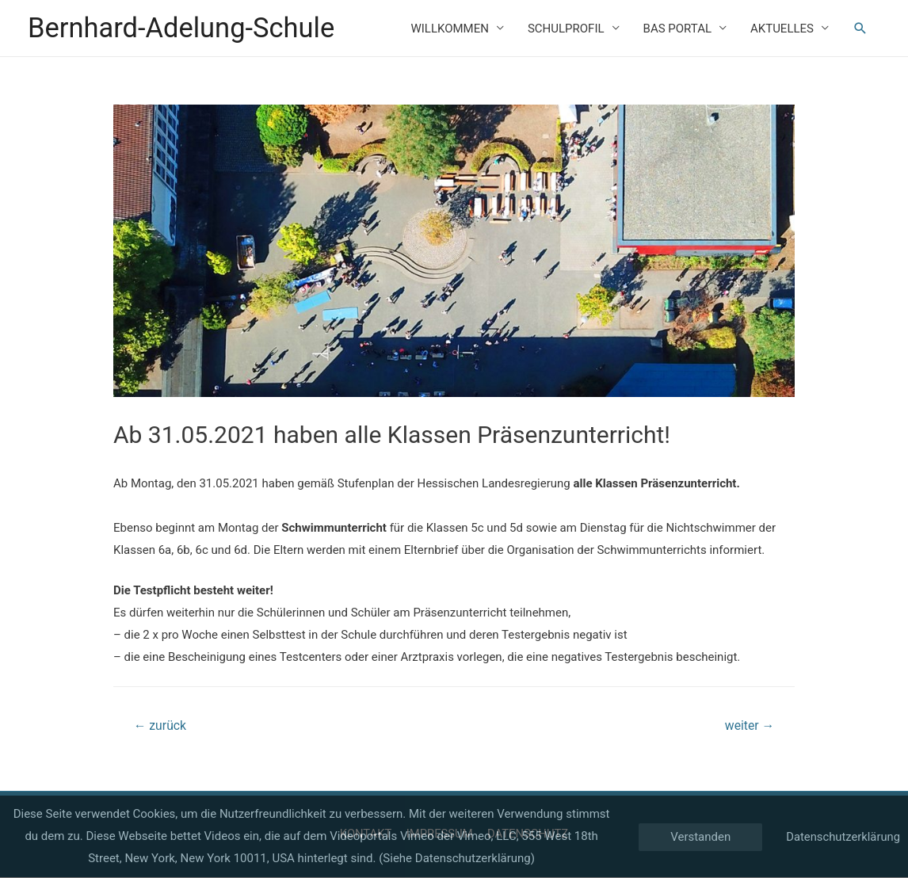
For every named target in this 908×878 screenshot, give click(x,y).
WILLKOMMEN (449, 28)
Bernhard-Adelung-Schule (183, 28)
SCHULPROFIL (566, 28)
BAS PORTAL (677, 28)
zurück (160, 726)
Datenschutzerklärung (842, 836)
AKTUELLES (782, 28)
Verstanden (699, 837)
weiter (749, 726)
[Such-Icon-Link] (860, 28)
